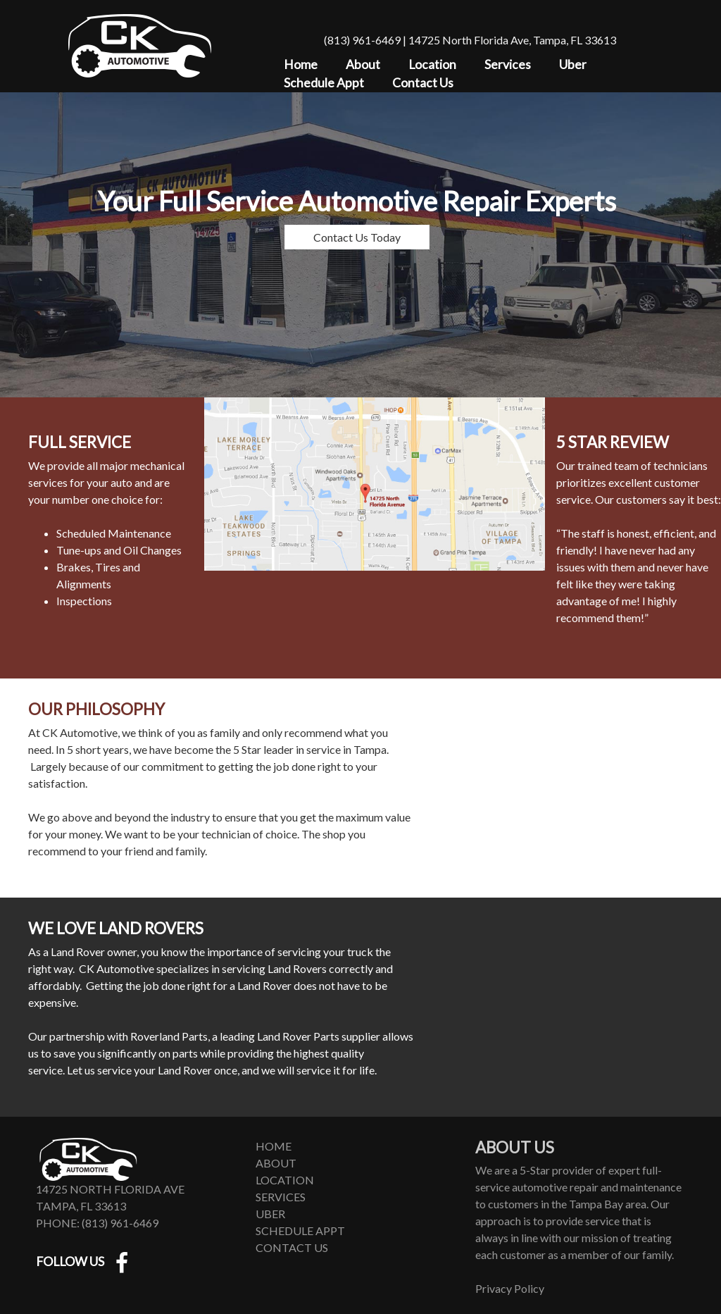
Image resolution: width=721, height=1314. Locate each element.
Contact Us (422, 82)
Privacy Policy (509, 1288)
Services (507, 64)
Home (301, 64)
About (363, 64)
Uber (573, 64)
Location (432, 64)
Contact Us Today (357, 237)
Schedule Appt (324, 82)
